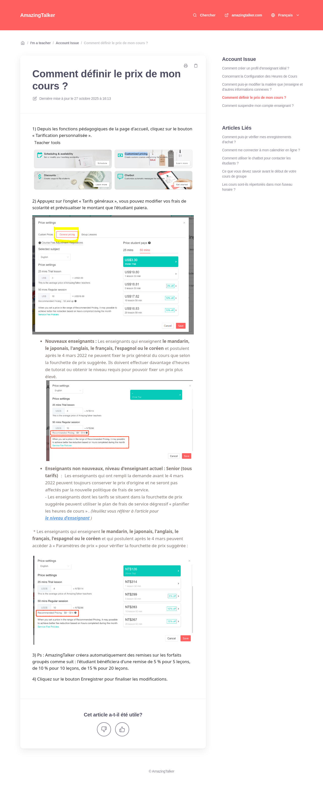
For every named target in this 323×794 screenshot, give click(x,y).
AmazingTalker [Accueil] (37, 15)
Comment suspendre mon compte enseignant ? (257, 106)
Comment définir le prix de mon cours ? (116, 43)
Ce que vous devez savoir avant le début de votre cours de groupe (259, 173)
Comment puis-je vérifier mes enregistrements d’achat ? (256, 139)
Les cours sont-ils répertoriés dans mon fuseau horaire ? (257, 186)
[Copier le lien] (196, 66)
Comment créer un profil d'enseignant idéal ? (255, 68)
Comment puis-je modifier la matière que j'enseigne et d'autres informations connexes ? (262, 86)
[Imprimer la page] (186, 66)
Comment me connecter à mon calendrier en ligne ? (261, 150)
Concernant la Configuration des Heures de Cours (259, 76)
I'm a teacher (40, 43)
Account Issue (67, 43)
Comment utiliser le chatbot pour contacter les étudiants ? (256, 160)
